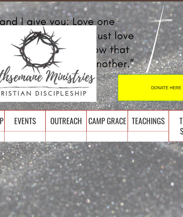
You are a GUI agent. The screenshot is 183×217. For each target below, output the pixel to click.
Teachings (148, 121)
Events (25, 121)
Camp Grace (107, 121)
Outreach (66, 121)
